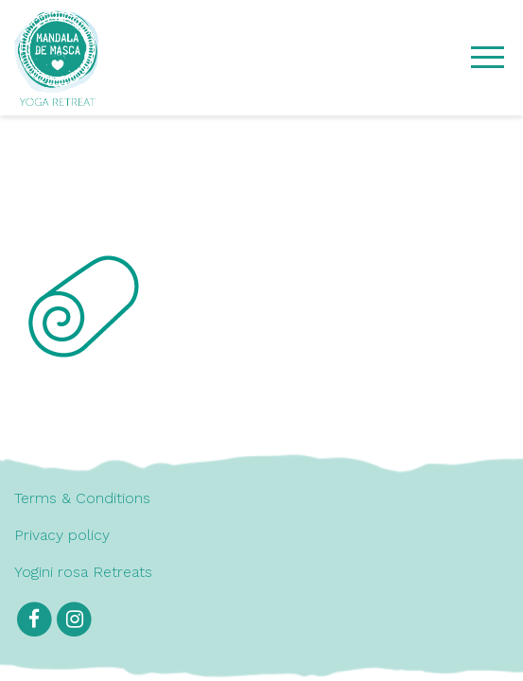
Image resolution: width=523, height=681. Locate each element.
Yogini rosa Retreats (83, 572)
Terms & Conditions (82, 498)
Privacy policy (62, 535)
